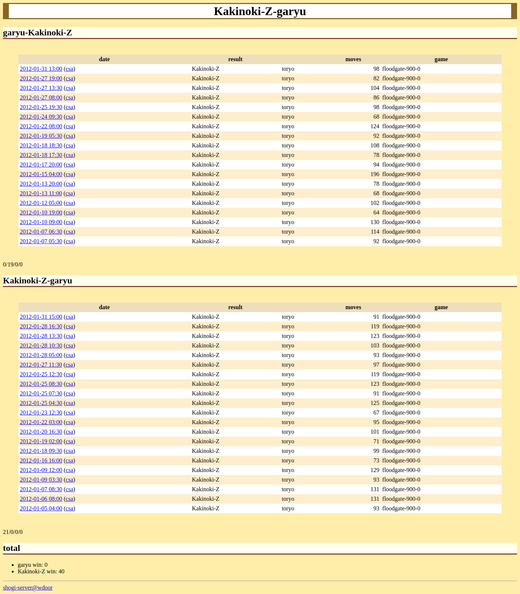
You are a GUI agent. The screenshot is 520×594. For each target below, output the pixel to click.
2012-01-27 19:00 (41, 78)
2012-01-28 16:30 (41, 326)
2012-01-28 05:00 (41, 355)
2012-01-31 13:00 (41, 69)
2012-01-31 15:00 (41, 317)
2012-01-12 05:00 (41, 203)
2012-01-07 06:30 (41, 231)
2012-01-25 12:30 (41, 374)
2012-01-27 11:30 (41, 364)
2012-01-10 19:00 (41, 212)
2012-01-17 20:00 (41, 164)
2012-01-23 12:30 (41, 412)
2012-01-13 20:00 (41, 184)
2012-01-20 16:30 (41, 432)
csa (69, 69)
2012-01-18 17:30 (41, 155)
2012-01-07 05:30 (41, 241)
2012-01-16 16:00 (41, 460)
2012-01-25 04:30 (41, 403)
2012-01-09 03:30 (41, 479)
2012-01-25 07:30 (41, 393)
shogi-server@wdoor (28, 587)
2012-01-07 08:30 (41, 489)
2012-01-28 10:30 (41, 345)
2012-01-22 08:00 (41, 126)
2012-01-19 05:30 (41, 136)
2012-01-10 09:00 (41, 222)
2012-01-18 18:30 (41, 145)
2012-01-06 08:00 (41, 499)
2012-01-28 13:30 (41, 336)
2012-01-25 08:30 (41, 384)
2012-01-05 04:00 (41, 508)
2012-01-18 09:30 (41, 451)
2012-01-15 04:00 (41, 174)
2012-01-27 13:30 (41, 88)
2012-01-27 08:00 (41, 97)
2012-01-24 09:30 (41, 116)
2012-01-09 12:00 (41, 470)
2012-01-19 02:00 (41, 441)
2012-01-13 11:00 (41, 193)
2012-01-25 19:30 (41, 107)
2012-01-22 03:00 (41, 422)
